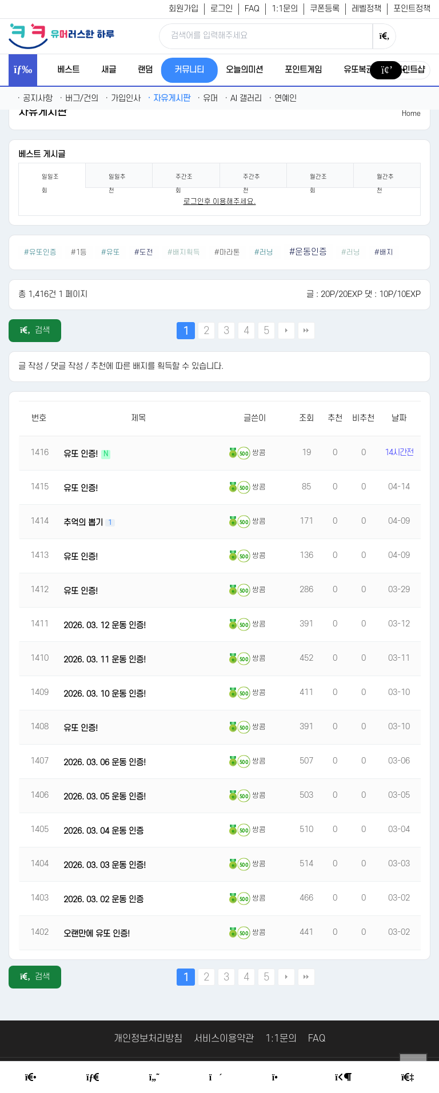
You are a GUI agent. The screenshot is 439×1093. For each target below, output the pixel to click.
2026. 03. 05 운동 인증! (104, 797)
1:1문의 (285, 9)
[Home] (31, 1077)
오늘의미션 (244, 70)
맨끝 (306, 330)
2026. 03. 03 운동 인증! (104, 865)
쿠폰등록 (325, 9)
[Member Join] (407, 1077)
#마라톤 (227, 252)
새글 (108, 70)
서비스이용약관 (224, 1039)
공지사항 (35, 98)
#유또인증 (40, 252)
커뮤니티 (189, 70)
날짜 (399, 418)
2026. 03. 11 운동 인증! (104, 660)
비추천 (363, 418)
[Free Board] (92, 1077)
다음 (286, 330)
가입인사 (123, 98)
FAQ (252, 9)
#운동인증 (308, 252)
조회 (306, 418)
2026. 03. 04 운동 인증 (103, 831)
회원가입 (183, 9)
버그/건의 (78, 98)
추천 (335, 418)
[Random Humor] (215, 1077)
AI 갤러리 (243, 98)
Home (411, 114)
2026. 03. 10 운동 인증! (104, 694)
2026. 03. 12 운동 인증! (104, 625)
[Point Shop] (278, 1077)
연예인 (283, 98)
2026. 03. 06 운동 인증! (104, 762)
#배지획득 (183, 252)
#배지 (383, 252)
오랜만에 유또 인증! (96, 934)
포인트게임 (303, 70)
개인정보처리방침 (148, 1039)
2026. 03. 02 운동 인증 (103, 900)
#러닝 (264, 252)
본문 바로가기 (0, 0)
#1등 (79, 252)
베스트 (68, 70)
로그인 (221, 9)
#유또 (110, 252)
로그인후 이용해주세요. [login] (219, 202)
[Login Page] (343, 1077)
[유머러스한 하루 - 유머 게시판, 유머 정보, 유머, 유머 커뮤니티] (61, 36)
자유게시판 (168, 98)
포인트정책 (411, 9)
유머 (207, 98)
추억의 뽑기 (84, 523)
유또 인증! (81, 454)
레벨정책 (366, 9)
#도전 (143, 252)
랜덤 (145, 70)
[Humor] (154, 1077)
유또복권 (358, 70)
